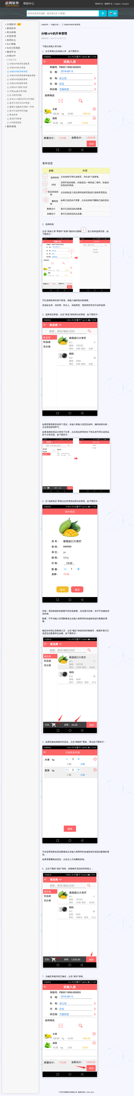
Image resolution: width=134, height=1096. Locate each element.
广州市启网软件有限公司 (67, 1092)
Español (125, 4)
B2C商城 (11, 44)
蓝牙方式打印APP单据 (19, 103)
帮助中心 (28, 3)
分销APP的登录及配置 (19, 64)
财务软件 (11, 28)
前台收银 (11, 32)
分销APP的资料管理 (18, 83)
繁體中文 (109, 4)
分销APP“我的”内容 (18, 87)
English (118, 4)
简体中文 (99, 4)
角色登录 (13, 115)
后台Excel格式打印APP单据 (21, 99)
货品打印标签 (15, 119)
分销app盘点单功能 (18, 91)
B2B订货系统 (13, 48)
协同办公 (11, 40)
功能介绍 (12, 60)
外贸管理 (11, 36)
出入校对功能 (15, 95)
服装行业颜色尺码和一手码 (21, 107)
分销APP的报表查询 (18, 79)
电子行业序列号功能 (18, 111)
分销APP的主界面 (17, 68)
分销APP (11, 56)
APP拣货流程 (15, 123)
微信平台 (11, 52)
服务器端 (11, 126)
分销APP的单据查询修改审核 (22, 75)
